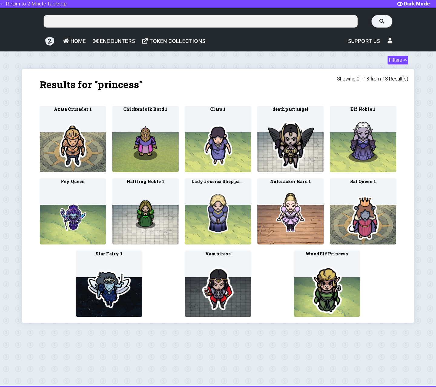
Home (74, 41)
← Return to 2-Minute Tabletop (33, 4)
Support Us (364, 41)
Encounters (114, 41)
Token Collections (173, 41)
